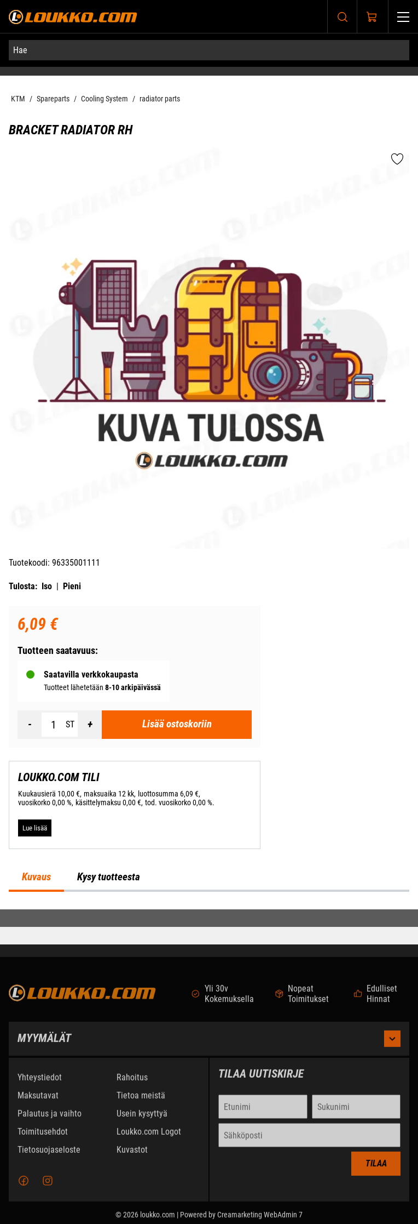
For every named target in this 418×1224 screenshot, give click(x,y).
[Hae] (209, 50)
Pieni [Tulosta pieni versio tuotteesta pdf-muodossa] (72, 586)
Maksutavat (38, 1100)
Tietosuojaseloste (49, 1154)
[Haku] (342, 16)
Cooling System (104, 98)
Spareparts (53, 98)
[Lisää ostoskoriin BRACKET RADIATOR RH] (177, 724)
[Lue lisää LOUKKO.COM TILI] (34, 828)
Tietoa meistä (141, 1100)
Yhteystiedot (40, 1082)
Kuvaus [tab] (36, 877)
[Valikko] (403, 16)
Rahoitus (132, 1082)
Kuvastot (132, 1154)
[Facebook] (23, 1186)
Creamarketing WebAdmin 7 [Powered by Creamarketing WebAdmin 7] (260, 1219)
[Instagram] (48, 1186)
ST (70, 724)
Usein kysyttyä (142, 1118)
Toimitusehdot (43, 1136)
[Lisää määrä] (90, 724)
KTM (18, 98)
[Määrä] (54, 724)
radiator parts (160, 98)
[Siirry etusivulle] (73, 16)
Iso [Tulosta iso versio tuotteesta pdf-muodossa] (47, 586)
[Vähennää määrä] (30, 724)
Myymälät (209, 1043)
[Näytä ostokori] (372, 17)
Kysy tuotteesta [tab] (108, 877)
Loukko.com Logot (149, 1136)
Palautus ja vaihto (50, 1118)
